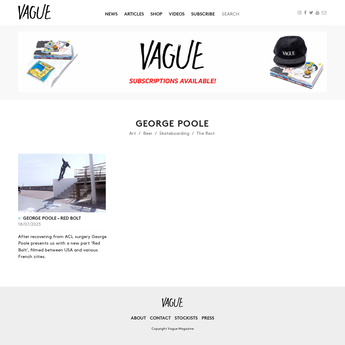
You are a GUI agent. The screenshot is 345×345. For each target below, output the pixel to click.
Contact (160, 318)
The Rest (205, 133)
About (138, 318)
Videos (177, 14)
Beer (147, 133)
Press (208, 318)
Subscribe (203, 14)
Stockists (186, 318)
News (111, 14)
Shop (156, 14)
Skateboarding (174, 133)
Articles (134, 14)
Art (132, 133)
